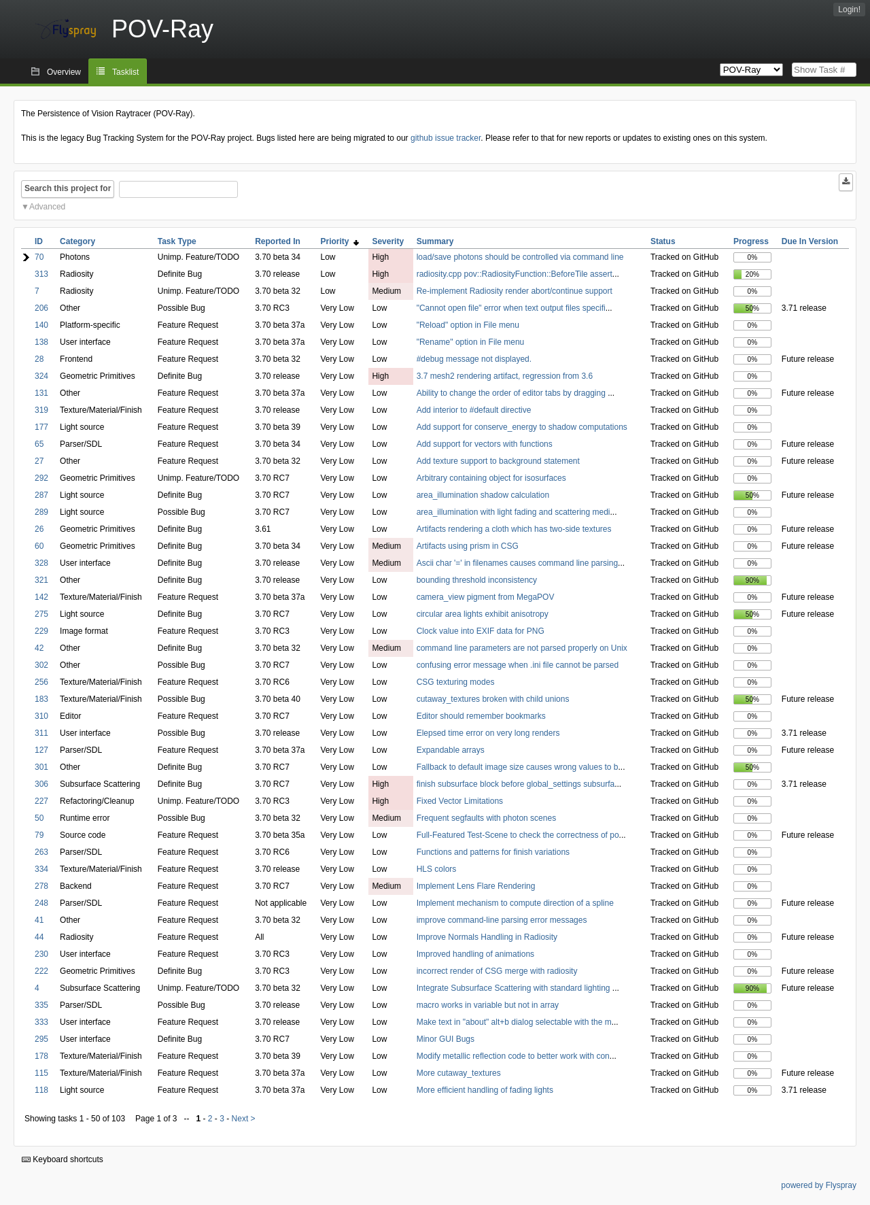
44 (39, 937)
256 (41, 682)
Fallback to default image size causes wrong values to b (518, 767)
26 (39, 529)
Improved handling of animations (475, 954)
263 (41, 852)
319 (41, 410)
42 (39, 648)
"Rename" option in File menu (471, 342)
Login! (849, 9)
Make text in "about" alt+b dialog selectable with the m (514, 1022)
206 (41, 308)
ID (39, 241)
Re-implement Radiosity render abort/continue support (514, 291)
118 (41, 1090)
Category (77, 241)
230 (41, 954)
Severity (388, 241)
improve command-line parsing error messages (502, 920)
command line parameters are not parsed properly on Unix (522, 648)
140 (41, 325)
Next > (244, 1118)
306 (41, 784)
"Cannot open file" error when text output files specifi (511, 308)
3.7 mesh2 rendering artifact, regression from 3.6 (505, 376)
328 (41, 563)
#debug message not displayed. (474, 359)
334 (41, 869)
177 (41, 427)
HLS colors (437, 869)
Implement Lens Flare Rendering (476, 886)
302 (41, 665)
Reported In (277, 241)
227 (41, 801)
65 (39, 444)
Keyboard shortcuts (62, 1159)
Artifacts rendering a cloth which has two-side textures (514, 529)
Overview (64, 72)
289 (41, 512)
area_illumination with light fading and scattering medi (513, 512)
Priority (340, 241)
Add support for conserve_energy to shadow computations (522, 427)
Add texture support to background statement (498, 461)
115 (41, 1073)
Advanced (47, 206)
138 (41, 342)
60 (39, 546)
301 (41, 767)
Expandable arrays (451, 750)
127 (41, 750)
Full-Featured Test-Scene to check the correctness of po (518, 835)
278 (41, 886)
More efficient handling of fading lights (485, 1090)
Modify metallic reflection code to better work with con (513, 1056)
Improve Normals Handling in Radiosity (487, 937)
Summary (435, 241)
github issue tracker (446, 138)
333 (41, 1022)
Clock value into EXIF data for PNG (480, 631)
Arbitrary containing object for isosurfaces (491, 478)
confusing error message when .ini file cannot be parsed (518, 665)
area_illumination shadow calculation (483, 495)
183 (41, 699)
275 (41, 614)
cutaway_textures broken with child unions (493, 699)
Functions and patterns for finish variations (493, 852)
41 (39, 920)
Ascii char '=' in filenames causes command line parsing (517, 563)
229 (41, 631)
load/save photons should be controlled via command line (520, 257)
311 (41, 733)
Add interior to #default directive (474, 410)
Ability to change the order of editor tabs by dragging (512, 393)
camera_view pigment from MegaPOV (486, 597)
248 (41, 903)
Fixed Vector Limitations (460, 801)
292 (41, 478)
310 (41, 716)
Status (663, 241)
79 (39, 835)
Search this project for (67, 188)
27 (39, 461)
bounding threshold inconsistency (477, 580)
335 (41, 1005)
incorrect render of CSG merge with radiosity (497, 971)
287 (41, 495)
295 (41, 1039)
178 (41, 1056)
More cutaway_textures (459, 1073)
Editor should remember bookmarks (481, 716)
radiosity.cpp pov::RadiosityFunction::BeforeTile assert (514, 274)
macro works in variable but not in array (488, 1005)
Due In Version (810, 241)
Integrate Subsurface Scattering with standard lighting (514, 988)
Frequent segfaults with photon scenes (486, 818)
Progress (751, 241)
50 (39, 818)
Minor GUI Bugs (445, 1039)
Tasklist (125, 72)
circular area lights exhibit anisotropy (483, 614)
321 (41, 580)
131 (41, 393)
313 (41, 274)
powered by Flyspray (818, 1185)
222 (41, 971)
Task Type (177, 241)
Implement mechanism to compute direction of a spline (515, 903)
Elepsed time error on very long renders (488, 733)
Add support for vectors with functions (485, 444)
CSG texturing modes (456, 682)
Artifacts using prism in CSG (468, 546)
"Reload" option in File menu (468, 325)
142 (41, 597)
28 (39, 359)
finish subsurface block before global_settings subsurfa (516, 784)
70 (39, 257)
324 (41, 376)
